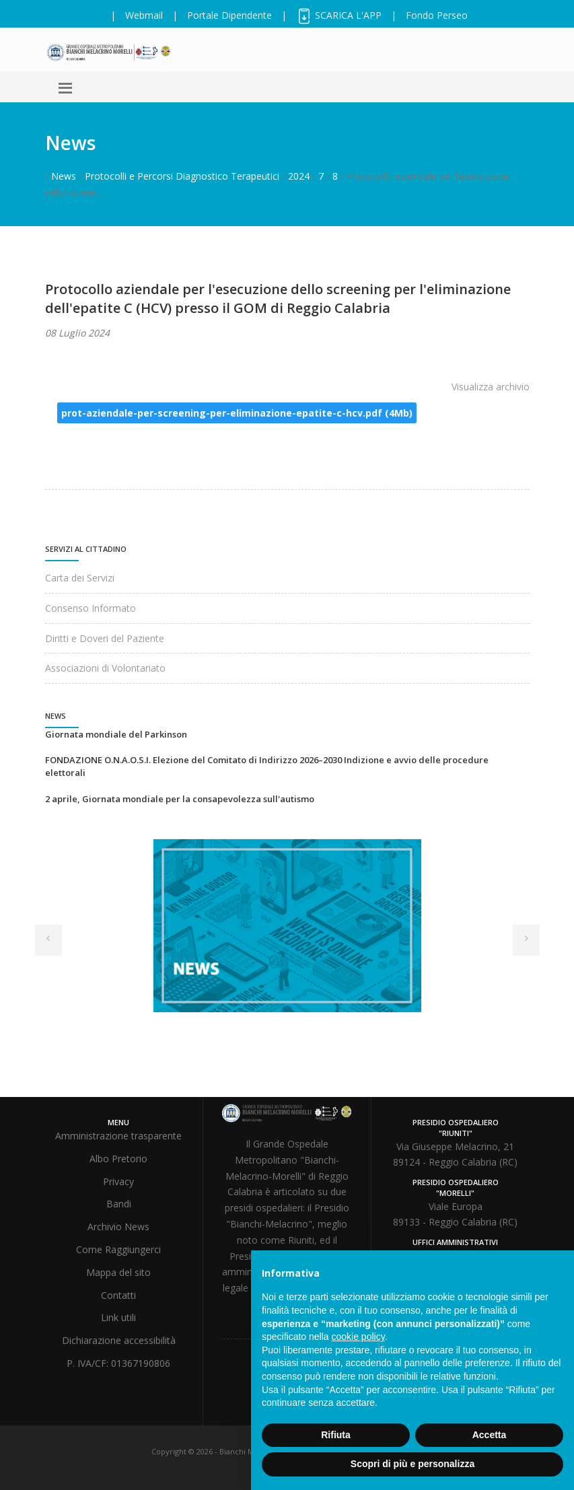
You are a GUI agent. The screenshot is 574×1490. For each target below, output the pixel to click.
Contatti (118, 1295)
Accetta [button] (489, 1434)
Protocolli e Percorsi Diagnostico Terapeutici (182, 176)
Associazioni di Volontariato (105, 668)
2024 (299, 176)
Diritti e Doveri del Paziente (104, 638)
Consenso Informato (90, 608)
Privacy (118, 1181)
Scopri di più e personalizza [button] (412, 1463)
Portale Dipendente (229, 15)
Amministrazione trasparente (118, 1135)
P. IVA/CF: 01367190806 (118, 1363)
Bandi (118, 1203)
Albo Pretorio (118, 1158)
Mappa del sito (118, 1272)
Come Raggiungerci (118, 1249)
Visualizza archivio (491, 386)
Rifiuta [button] (336, 1434)
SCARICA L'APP (339, 15)
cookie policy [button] (358, 1336)
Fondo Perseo (437, 15)
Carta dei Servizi (79, 577)
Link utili (118, 1317)
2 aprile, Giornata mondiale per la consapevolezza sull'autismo (179, 799)
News (63, 176)
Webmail (144, 15)
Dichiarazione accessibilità (119, 1340)
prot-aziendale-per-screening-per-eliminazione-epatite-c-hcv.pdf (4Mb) (236, 412)
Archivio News (118, 1226)
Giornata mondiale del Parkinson (116, 734)
